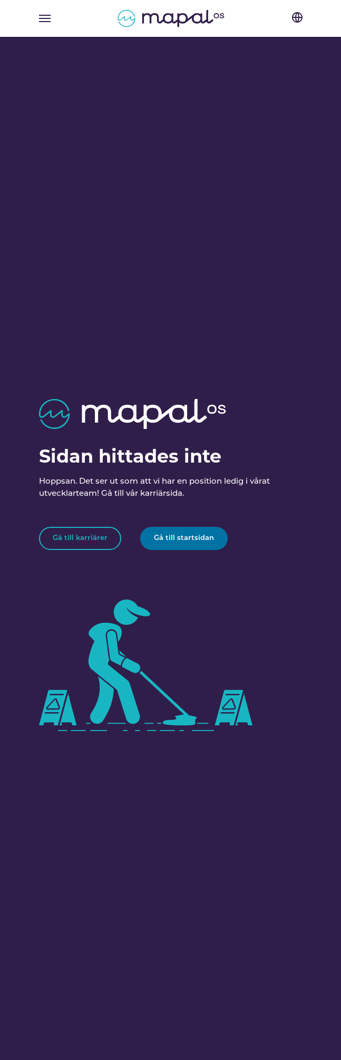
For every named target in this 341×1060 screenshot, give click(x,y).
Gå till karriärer (80, 538)
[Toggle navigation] (45, 18)
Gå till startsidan (184, 538)
